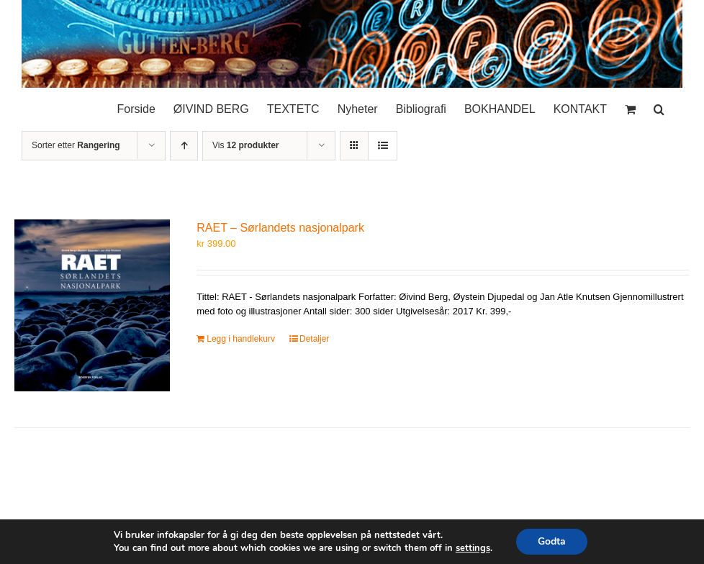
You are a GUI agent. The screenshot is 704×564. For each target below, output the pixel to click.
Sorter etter (76, 145)
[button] (659, 106)
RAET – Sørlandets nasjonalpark (280, 228)
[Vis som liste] (383, 146)
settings (473, 548)
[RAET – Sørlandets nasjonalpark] (92, 305)
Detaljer (314, 339)
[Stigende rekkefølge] (184, 145)
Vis (245, 145)
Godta (552, 541)
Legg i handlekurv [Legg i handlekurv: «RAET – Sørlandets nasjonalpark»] (241, 339)
